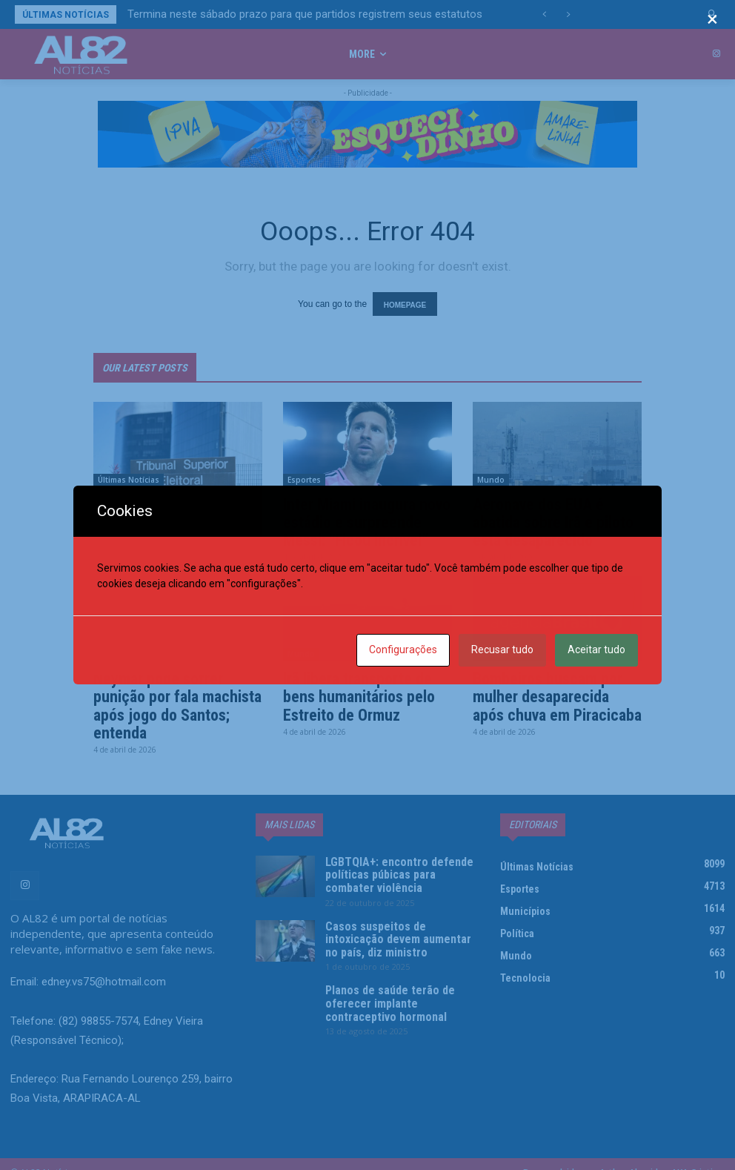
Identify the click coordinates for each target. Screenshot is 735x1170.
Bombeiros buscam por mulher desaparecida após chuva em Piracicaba (553, 685)
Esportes (304, 474)
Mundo (491, 474)
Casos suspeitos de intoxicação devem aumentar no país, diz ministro (392, 912)
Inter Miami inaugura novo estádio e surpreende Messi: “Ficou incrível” (363, 515)
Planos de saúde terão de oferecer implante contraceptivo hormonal (397, 963)
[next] (568, 14)
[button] (713, 14)
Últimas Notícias (128, 474)
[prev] (544, 14)
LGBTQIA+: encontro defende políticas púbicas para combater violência (392, 855)
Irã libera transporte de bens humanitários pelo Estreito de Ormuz (354, 685)
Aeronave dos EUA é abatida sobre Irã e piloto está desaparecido (549, 515)
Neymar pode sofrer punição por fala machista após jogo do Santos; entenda (173, 693)
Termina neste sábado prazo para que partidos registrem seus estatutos (304, 14)
